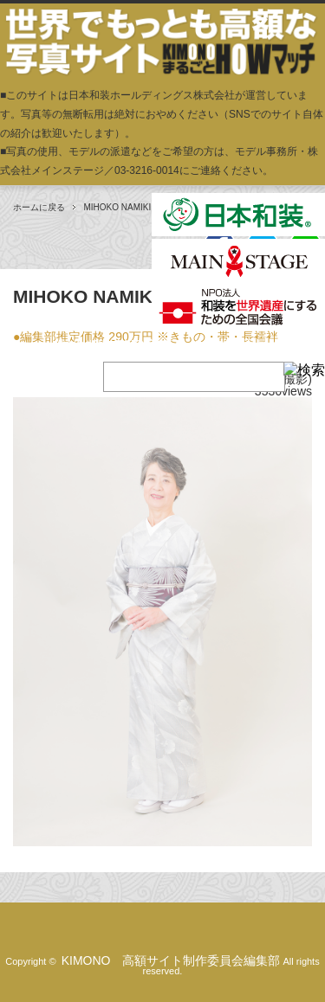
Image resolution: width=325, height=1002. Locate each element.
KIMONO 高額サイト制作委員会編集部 (171, 960)
